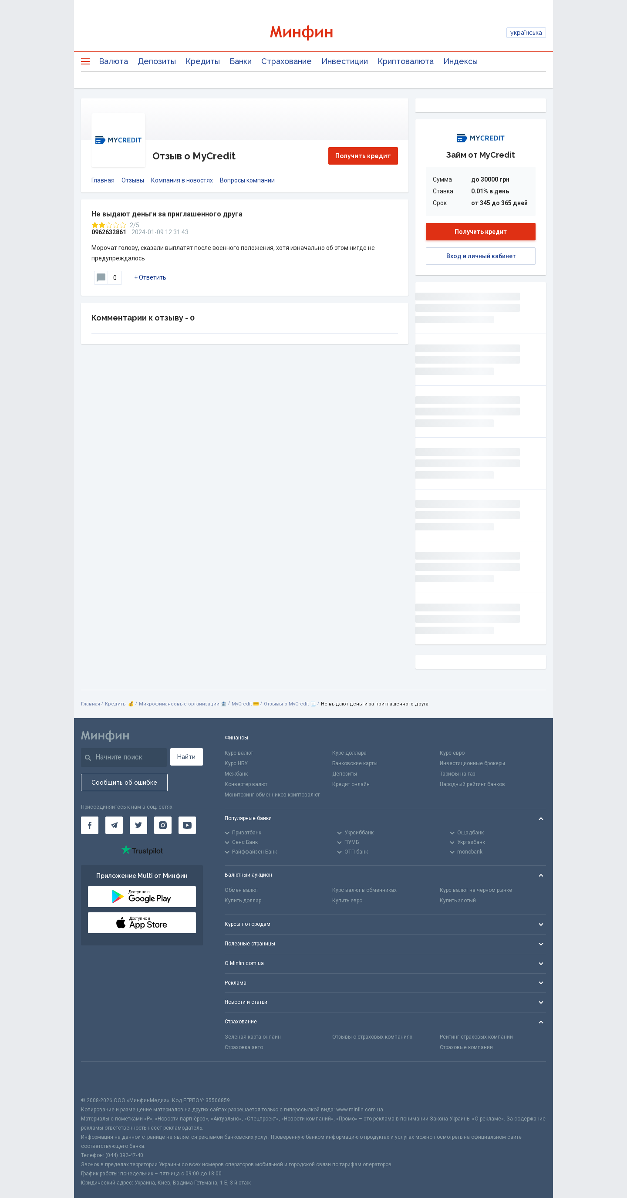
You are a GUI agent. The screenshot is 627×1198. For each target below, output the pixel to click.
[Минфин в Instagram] (163, 825)
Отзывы (132, 180)
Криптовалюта (406, 61)
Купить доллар (243, 901)
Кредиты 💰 (119, 704)
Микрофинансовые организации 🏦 (183, 704)
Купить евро (347, 901)
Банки (240, 61)
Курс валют (239, 753)
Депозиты (157, 61)
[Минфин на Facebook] (89, 825)
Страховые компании (466, 1047)
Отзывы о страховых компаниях (372, 1037)
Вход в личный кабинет (481, 256)
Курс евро (452, 753)
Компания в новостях (182, 180)
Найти (186, 756)
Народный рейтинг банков (472, 784)
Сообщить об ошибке (124, 782)
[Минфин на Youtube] (187, 825)
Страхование (286, 61)
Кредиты (202, 61)
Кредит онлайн (351, 784)
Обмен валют (241, 890)
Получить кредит (363, 155)
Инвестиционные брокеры (472, 763)
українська (526, 32)
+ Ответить (150, 277)
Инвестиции (344, 61)
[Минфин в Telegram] (114, 825)
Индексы (460, 61)
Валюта (113, 61)
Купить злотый (458, 901)
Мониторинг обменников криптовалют (272, 795)
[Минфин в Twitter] (138, 825)
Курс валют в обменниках (364, 890)
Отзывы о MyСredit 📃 (290, 704)
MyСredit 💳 (245, 704)
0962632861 (108, 232)
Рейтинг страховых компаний (476, 1037)
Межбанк (236, 774)
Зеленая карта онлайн (253, 1037)
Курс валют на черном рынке (476, 890)
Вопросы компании (247, 180)
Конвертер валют (246, 784)
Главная (103, 180)
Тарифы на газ (457, 774)
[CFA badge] (100, 1079)
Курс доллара (349, 753)
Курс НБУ (236, 763)
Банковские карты (355, 763)
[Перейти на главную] (313, 32)
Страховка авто (244, 1047)
